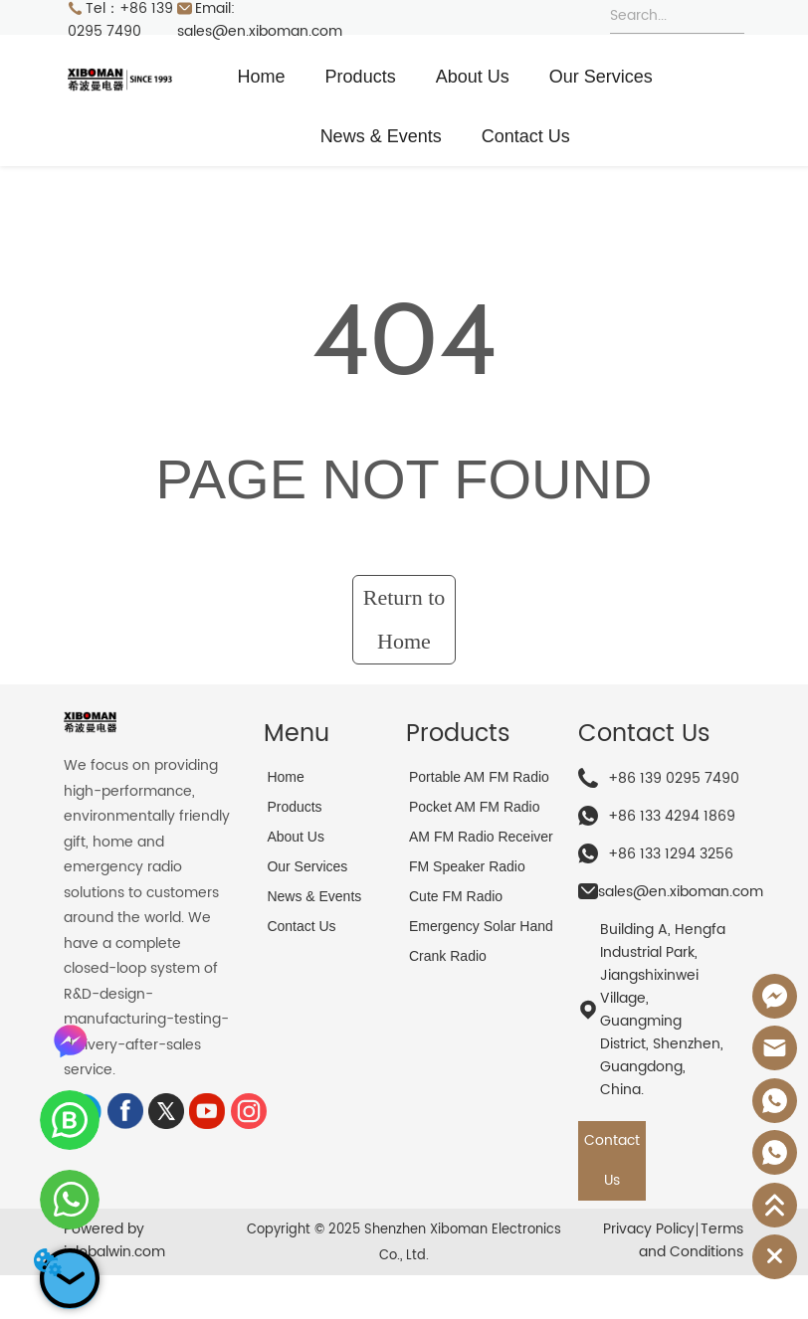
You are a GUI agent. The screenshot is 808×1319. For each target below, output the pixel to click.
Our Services (601, 77)
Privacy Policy (649, 1229)
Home (262, 77)
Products (360, 77)
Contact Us (526, 136)
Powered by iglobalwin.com (114, 1240)
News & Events (381, 136)
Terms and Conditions (691, 1240)
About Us (472, 77)
